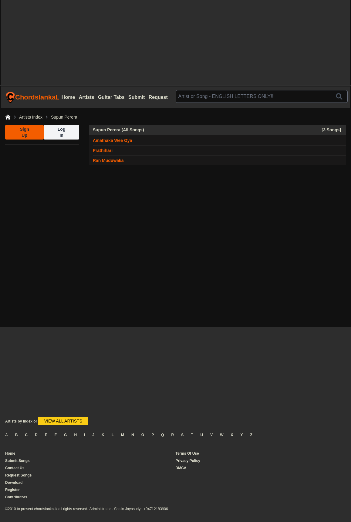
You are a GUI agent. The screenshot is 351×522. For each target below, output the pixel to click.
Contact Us (14, 468)
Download (13, 482)
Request (158, 97)
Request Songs (18, 475)
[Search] (339, 96)
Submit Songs (17, 461)
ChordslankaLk (32, 97)
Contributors (16, 497)
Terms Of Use (187, 453)
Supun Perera (64, 117)
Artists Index (30, 117)
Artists (86, 97)
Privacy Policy (188, 461)
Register (12, 490)
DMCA (181, 468)
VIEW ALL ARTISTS (63, 421)
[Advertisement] (175, 42)
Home (68, 97)
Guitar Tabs (111, 97)
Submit (136, 97)
